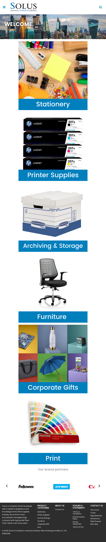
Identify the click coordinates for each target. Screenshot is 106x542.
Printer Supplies (43, 515)
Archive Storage (43, 518)
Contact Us (59, 509)
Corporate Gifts (43, 524)
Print (39, 527)
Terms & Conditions (77, 513)
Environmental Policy (78, 518)
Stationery (41, 512)
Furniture (41, 521)
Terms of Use (78, 527)
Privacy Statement (77, 523)
